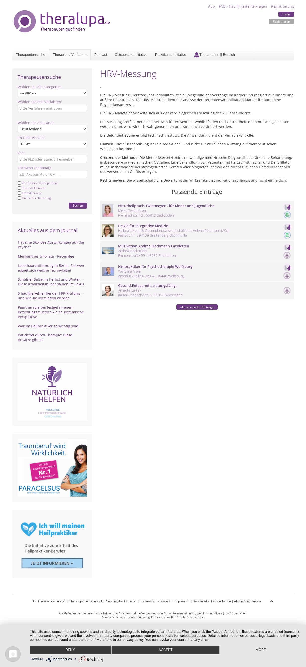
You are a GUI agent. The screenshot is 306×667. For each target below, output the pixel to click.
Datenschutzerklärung (155, 601)
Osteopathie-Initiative (131, 54)
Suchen (78, 205)
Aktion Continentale (247, 601)
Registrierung (282, 6)
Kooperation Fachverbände (212, 601)
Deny (70, 650)
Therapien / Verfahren (69, 54)
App (211, 6)
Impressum (182, 601)
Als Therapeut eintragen (49, 601)
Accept (165, 650)
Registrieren (281, 21)
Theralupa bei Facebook (86, 601)
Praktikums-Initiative (170, 54)
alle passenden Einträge (197, 307)
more (260, 650)
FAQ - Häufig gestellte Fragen (243, 6)
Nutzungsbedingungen (121, 601)
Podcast (100, 54)
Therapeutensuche (30, 54)
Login (286, 14)
